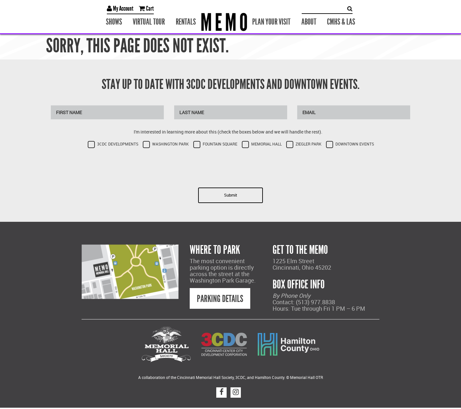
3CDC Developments (117, 144)
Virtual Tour (149, 22)
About (308, 22)
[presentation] (230, 165)
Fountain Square (220, 144)
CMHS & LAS (341, 22)
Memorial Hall (266, 144)
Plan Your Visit (271, 22)
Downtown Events (354, 144)
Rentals (186, 22)
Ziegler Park (308, 144)
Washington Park (170, 144)
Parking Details (220, 299)
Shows (114, 22)
